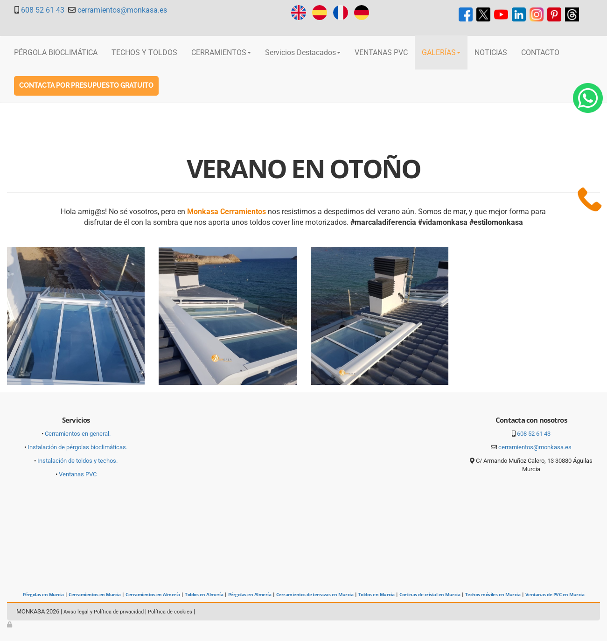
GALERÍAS (441, 52)
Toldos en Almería (204, 594)
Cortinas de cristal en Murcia (429, 594)
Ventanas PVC (78, 474)
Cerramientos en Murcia (95, 594)
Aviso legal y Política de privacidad (103, 612)
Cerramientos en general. (78, 433)
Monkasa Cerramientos (226, 211)
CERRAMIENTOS (221, 52)
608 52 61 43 (42, 10)
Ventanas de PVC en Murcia (554, 594)
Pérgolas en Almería (249, 594)
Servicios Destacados (303, 52)
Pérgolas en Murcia (43, 594)
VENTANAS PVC (381, 52)
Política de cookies (170, 612)
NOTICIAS (490, 52)
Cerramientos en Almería (153, 594)
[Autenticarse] (10, 624)
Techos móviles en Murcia (493, 594)
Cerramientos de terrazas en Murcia (315, 594)
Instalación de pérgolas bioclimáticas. (77, 447)
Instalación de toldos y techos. (77, 460)
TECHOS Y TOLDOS (144, 52)
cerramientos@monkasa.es (122, 10)
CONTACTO (540, 52)
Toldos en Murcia (376, 594)
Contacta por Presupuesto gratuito (86, 85)
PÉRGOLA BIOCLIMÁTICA (56, 52)
